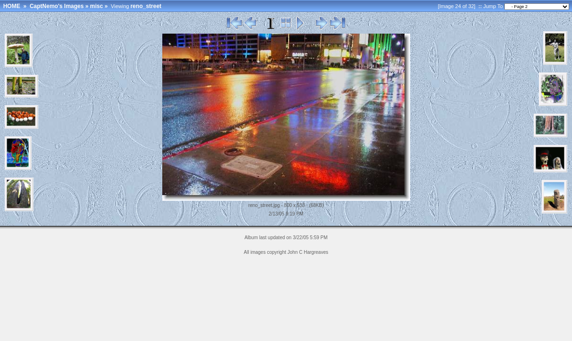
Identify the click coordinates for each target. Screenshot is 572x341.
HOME (11, 6)
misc (96, 6)
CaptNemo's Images (57, 6)
